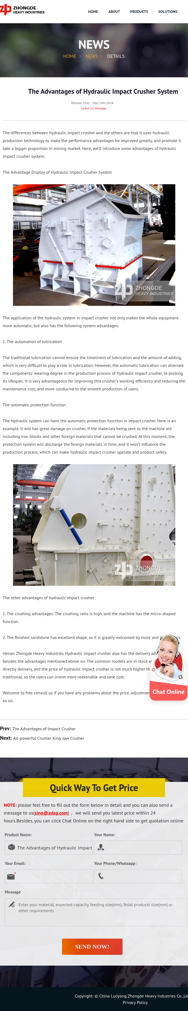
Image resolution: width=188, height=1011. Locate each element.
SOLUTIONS (167, 11)
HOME (93, 11)
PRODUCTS (139, 11)
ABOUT (114, 11)
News (91, 56)
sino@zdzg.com (51, 813)
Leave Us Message (94, 108)
